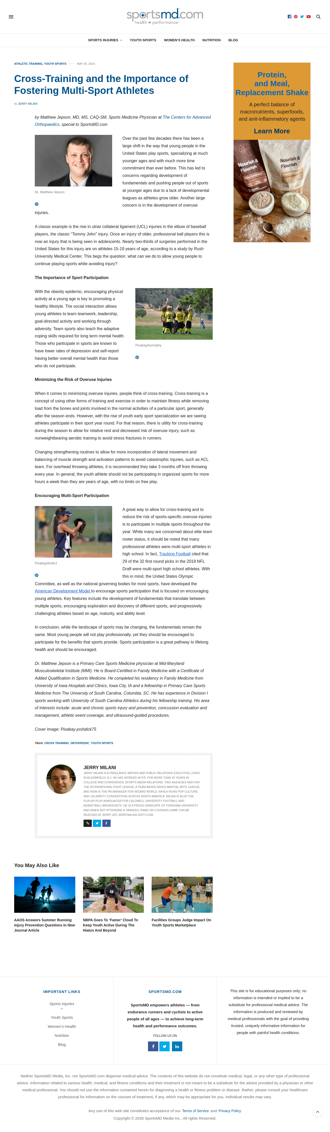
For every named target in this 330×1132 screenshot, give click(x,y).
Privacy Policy (230, 1111)
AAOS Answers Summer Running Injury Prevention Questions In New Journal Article (44, 925)
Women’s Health (179, 40)
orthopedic (79, 743)
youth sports (102, 743)
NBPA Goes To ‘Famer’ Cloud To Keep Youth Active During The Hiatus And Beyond (110, 925)
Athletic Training (28, 63)
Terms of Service (195, 1111)
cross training (56, 743)
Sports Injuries (103, 40)
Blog (233, 40)
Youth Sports (143, 40)
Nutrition (211, 40)
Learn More (272, 131)
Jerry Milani (27, 103)
